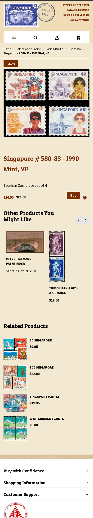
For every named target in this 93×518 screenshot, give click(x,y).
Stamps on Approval (75, 4)
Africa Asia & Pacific (29, 49)
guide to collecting (76, 14)
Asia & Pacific (55, 49)
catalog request (78, 9)
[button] (84, 198)
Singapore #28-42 (44, 396)
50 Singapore (41, 340)
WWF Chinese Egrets (47, 419)
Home (7, 49)
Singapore (76, 49)
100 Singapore (42, 367)
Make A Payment (79, 19)
